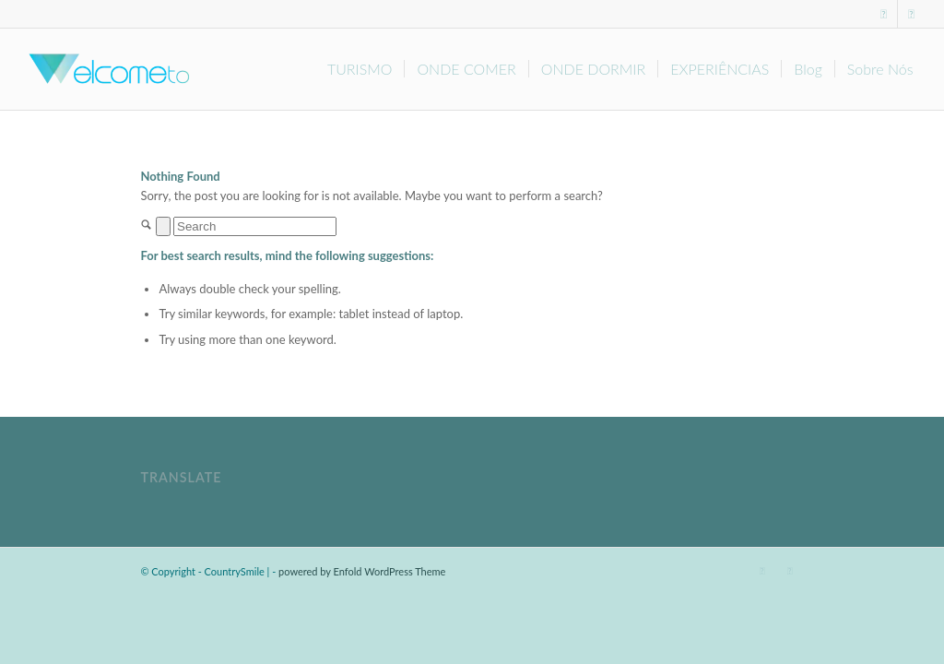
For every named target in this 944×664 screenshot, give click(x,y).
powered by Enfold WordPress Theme (361, 571)
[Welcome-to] (106, 69)
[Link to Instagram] (912, 14)
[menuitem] (360, 69)
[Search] (254, 226)
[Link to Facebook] (884, 14)
